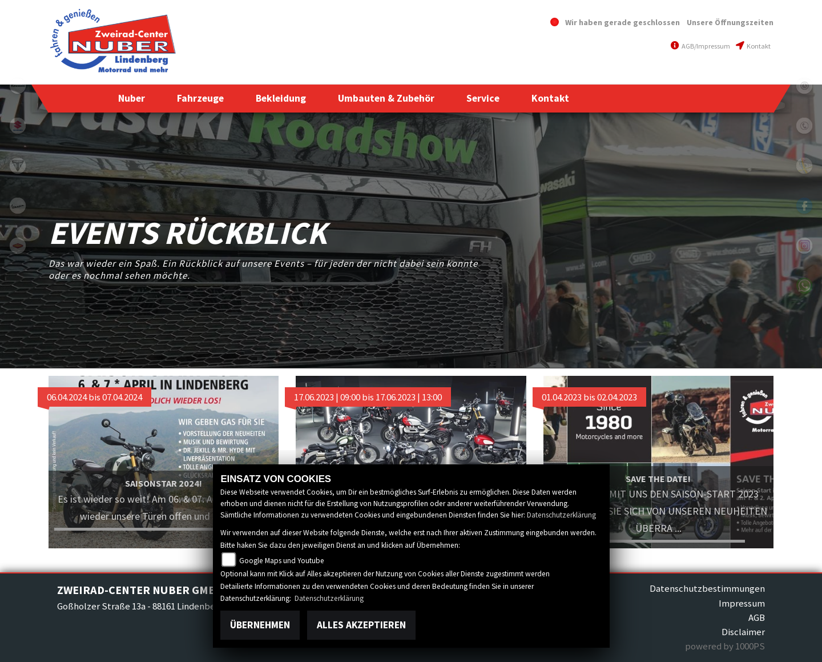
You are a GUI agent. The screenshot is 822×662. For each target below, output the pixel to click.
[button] (132, 98)
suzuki (18, 126)
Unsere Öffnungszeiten (730, 22)
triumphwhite (18, 166)
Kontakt (753, 46)
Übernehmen (260, 625)
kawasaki (18, 86)
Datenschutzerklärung (561, 515)
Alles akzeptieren (361, 625)
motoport (18, 245)
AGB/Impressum (700, 46)
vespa (18, 205)
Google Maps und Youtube (281, 560)
